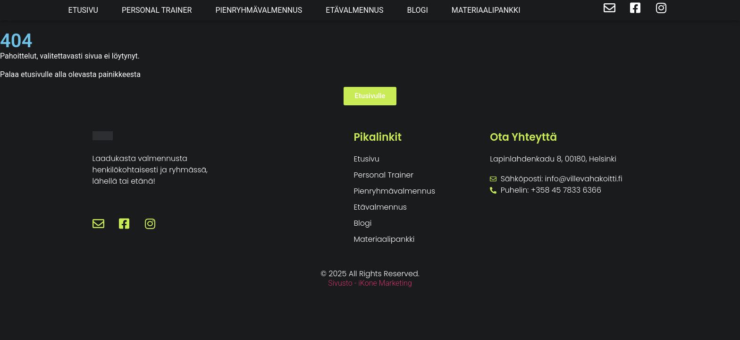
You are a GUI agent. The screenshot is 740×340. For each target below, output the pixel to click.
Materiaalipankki (486, 10)
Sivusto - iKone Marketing (370, 283)
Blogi (417, 10)
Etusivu (83, 10)
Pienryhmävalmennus (258, 10)
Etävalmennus (354, 10)
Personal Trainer (157, 10)
